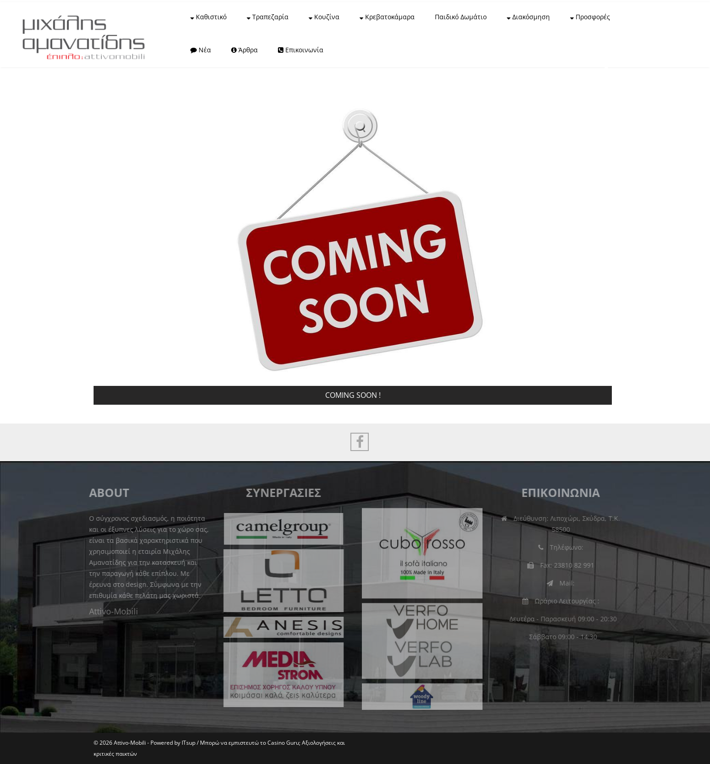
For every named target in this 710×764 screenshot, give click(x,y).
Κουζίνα (324, 16)
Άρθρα (244, 49)
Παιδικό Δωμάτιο (461, 16)
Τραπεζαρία (267, 16)
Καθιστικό (208, 16)
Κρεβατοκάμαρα (387, 16)
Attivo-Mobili (111, 611)
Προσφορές (590, 16)
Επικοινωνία (300, 49)
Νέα (200, 49)
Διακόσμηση (528, 16)
